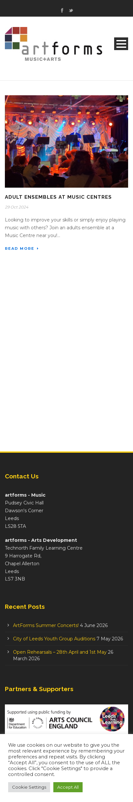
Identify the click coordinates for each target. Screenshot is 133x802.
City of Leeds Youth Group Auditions (54, 639)
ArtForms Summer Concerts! (46, 625)
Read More (22, 248)
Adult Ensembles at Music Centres (58, 197)
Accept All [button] (68, 787)
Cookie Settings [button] (29, 787)
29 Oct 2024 (16, 207)
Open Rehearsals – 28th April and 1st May (60, 652)
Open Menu (121, 43)
